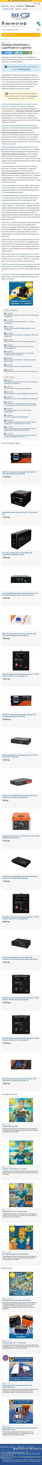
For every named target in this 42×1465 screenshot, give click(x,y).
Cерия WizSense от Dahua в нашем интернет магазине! (21, 371)
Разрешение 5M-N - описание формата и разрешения (20, 393)
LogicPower (4, 62)
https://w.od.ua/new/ (24, 69)
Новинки (20, 6)
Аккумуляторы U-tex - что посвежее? (14, 1343)
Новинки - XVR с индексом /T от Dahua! (15, 1169)
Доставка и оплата (8, 9)
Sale (13, 6)
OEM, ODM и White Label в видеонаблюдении (17, 1300)
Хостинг (3, 1457)
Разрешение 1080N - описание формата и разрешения (21, 398)
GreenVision (35, 59)
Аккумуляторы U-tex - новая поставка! (15, 1211)
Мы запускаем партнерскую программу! (15, 1254)
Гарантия (17, 9)
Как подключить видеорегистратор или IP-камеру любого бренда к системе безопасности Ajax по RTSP (20, 404)
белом (7, 236)
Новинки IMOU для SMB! (10, 1126)
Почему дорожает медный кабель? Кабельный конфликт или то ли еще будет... (19, 353)
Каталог (5, 6)
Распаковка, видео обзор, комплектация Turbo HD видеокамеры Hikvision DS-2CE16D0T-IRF (20, 429)
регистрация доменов (28, 1457)
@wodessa (33, 96)
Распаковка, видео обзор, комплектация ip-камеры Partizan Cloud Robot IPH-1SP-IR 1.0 (20, 436)
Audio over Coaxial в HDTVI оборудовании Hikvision (19, 341)
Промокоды (31, 6)
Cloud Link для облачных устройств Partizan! (18, 366)
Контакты (25, 9)
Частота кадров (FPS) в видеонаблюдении (17, 388)
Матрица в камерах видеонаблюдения (16, 417)
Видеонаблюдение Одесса (16, 1452)
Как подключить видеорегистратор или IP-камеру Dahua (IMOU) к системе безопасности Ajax (20, 422)
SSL (38, 1457)
